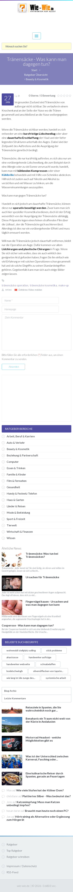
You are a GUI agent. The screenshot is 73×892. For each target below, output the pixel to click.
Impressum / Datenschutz (19, 866)
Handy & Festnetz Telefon (19, 493)
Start (34, 70)
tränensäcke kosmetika (43, 285)
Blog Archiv (10, 690)
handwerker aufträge (40, 657)
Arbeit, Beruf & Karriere (18, 436)
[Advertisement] (36, 20)
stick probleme (54, 650)
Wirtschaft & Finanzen (17, 531)
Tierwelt (9, 525)
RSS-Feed (10, 872)
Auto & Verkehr (13, 442)
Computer (10, 461)
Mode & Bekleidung (16, 512)
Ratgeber (9, 844)
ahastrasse (12, 657)
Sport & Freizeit (13, 519)
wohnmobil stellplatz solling (21, 650)
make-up (63, 285)
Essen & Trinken (13, 468)
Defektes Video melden (30, 289)
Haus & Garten (13, 500)
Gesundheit (11, 487)
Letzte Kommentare (15, 698)
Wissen (8, 538)
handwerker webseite (18, 664)
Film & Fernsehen (14, 481)
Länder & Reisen (13, 506)
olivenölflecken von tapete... (48, 671)
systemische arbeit (56, 677)
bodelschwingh (14, 671)
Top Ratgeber (12, 850)
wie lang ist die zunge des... (20, 677)
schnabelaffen (48, 664)
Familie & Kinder (14, 474)
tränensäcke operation (15, 285)
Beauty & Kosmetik (37, 79)
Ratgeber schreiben (15, 857)
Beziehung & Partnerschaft (20, 455)
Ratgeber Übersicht (36, 74)
